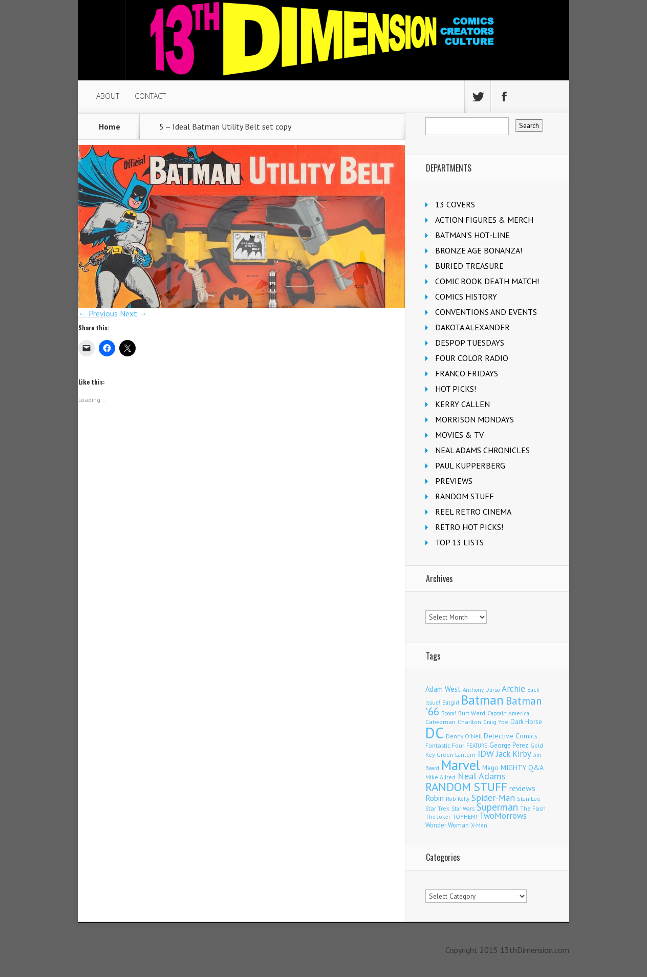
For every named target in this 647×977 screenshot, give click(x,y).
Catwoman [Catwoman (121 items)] (440, 722)
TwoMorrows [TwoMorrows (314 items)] (503, 815)
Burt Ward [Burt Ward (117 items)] (471, 713)
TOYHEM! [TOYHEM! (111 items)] (464, 816)
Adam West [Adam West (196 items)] (443, 689)
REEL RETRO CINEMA (473, 511)
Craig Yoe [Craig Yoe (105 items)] (495, 722)
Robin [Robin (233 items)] (434, 798)
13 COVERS (455, 204)
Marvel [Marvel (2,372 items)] (460, 765)
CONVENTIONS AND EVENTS (486, 312)
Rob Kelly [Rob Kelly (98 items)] (457, 798)
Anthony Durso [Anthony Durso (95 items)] (481, 689)
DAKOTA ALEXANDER (472, 327)
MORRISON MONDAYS (474, 419)
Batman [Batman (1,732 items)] (482, 699)
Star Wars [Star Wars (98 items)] (463, 808)
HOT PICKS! (455, 389)
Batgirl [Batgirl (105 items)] (450, 702)
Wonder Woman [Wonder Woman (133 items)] (447, 825)
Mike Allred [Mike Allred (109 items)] (440, 777)
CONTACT (150, 96)
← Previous (98, 313)
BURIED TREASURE (469, 266)
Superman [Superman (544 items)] (497, 806)
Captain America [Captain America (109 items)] (508, 713)
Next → (133, 313)
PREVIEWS (453, 481)
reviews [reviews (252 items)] (522, 788)
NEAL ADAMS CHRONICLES (482, 450)
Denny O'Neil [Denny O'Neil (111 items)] (464, 736)
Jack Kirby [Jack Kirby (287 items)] (513, 753)
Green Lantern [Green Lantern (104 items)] (456, 754)
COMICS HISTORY (466, 296)
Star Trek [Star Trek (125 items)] (437, 808)
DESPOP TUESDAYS (469, 342)
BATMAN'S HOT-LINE (472, 235)
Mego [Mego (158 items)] (490, 767)
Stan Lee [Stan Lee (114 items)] (529, 798)
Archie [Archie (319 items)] (513, 688)
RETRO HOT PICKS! (469, 527)
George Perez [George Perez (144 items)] (508, 745)
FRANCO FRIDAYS (466, 373)
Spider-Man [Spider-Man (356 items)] (493, 797)
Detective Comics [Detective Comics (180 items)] (510, 735)
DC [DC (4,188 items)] (434, 732)
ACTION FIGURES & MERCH (484, 220)
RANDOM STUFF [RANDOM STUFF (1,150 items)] (466, 786)
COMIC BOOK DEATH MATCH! (487, 281)
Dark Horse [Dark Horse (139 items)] (526, 721)
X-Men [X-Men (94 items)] (479, 825)
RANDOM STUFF (464, 496)
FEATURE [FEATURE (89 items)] (476, 745)
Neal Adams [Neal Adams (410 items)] (482, 776)
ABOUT (107, 96)
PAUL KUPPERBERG (470, 465)
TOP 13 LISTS (459, 542)
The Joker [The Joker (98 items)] (437, 816)
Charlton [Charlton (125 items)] (469, 721)
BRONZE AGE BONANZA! (478, 250)
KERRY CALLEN (462, 404)
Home (109, 126)
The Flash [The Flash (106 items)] (533, 808)
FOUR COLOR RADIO (471, 358)
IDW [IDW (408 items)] (486, 753)
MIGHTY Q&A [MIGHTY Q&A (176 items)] (522, 767)
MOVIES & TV (459, 435)
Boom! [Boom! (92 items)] (448, 713)
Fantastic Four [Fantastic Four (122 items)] (444, 745)
